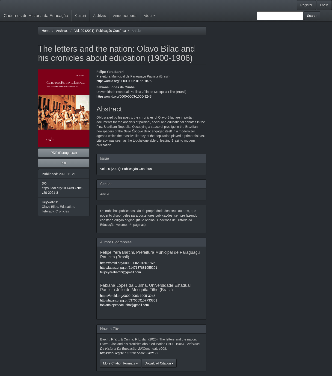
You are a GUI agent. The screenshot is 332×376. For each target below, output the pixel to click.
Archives (99, 16)
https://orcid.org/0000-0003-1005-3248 (123, 96)
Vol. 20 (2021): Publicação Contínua (100, 31)
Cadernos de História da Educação (36, 15)
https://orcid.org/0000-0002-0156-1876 (123, 81)
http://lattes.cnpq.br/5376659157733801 (128, 300)
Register (306, 5)
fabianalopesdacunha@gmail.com (124, 305)
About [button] (149, 16)
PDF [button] (64, 163)
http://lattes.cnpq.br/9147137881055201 (128, 267)
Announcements (124, 16)
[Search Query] (280, 15)
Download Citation (159, 363)
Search (312, 16)
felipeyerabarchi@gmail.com (120, 272)
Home (46, 31)
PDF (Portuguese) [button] (64, 153)
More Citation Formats (120, 363)
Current (80, 16)
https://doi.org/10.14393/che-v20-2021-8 (128, 353)
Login (324, 5)
